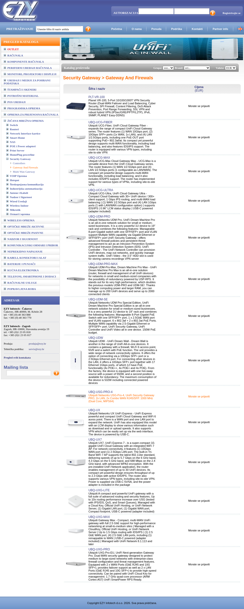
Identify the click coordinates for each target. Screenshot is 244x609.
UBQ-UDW (95, 338)
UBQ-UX (94, 410)
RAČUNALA (13, 55)
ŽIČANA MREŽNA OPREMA (24, 120)
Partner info (220, 28)
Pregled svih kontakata (17, 357)
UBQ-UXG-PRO (99, 549)
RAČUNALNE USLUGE (20, 282)
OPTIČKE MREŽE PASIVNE (23, 232)
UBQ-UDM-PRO (99, 216)
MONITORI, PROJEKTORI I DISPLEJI (30, 74)
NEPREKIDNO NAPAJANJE (23, 251)
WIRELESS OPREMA (19, 220)
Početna (116, 28)
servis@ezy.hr (36, 349)
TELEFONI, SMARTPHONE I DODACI (30, 276)
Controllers (19, 163)
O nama (137, 28)
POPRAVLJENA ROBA (20, 288)
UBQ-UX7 (95, 439)
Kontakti (197, 28)
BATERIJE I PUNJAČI (19, 263)
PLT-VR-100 (96, 97)
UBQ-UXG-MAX (99, 517)
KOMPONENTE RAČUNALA (24, 61)
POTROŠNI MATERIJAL (21, 95)
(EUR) (198, 88)
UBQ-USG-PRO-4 (100, 392)
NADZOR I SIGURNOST (21, 239)
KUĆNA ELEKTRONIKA (21, 270)
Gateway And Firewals (25, 167)
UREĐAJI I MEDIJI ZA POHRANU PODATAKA (27, 82)
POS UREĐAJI (15, 102)
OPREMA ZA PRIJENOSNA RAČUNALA (31, 114)
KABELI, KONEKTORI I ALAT (25, 257)
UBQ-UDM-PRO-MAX (103, 264)
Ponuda (156, 28)
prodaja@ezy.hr (37, 343)
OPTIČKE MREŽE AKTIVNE (24, 226)
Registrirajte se (232, 12)
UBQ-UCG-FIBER (100, 122)
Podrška (176, 28)
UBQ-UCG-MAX (99, 157)
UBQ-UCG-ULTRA (100, 190)
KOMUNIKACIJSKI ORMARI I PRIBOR (31, 245)
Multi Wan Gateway (24, 171)
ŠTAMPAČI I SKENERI (20, 89)
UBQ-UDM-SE (98, 299)
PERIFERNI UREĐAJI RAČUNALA (28, 67)
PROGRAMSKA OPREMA (22, 108)
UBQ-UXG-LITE (99, 490)
